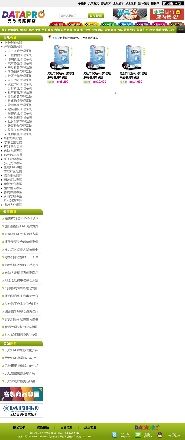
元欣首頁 (93, 3)
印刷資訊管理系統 (20, 59)
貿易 (63, 29)
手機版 (82, 3)
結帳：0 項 (174, 3)
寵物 (113, 29)
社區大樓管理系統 (20, 75)
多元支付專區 (13, 163)
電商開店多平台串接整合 (21, 296)
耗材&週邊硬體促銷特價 (21, 334)
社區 (126, 29)
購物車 (155, 3)
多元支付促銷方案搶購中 (21, 249)
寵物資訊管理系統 (20, 134)
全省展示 (118, 3)
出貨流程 (66, 427)
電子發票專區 (13, 159)
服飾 (94, 29)
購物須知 (106, 3)
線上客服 (131, 3)
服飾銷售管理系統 (20, 71)
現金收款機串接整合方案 (21, 280)
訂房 (145, 29)
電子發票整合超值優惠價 (21, 241)
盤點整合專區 (13, 188)
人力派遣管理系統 (20, 51)
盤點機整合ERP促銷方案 (21, 226)
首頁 (4, 29)
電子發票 (85, 29)
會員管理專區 (13, 196)
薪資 (50, 29)
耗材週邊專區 (13, 200)
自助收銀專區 (13, 150)
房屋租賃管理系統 (20, 67)
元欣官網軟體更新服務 (20, 381)
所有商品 (13, 29)
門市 (44, 29)
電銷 (158, 29)
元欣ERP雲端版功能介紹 (21, 365)
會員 (76, 29)
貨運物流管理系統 (20, 100)
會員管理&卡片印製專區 (21, 327)
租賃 (152, 29)
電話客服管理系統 (20, 105)
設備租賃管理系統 (20, 96)
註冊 (146, 3)
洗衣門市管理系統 (20, 80)
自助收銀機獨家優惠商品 (21, 272)
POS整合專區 (13, 146)
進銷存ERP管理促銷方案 (21, 234)
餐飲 (37, 29)
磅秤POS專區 (13, 154)
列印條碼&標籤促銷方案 (21, 288)
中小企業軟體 (13, 42)
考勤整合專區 (13, 184)
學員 (139, 29)
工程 (171, 29)
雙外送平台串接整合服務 (21, 303)
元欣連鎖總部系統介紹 (20, 373)
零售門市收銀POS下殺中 (22, 257)
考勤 (57, 29)
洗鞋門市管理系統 (20, 84)
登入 (140, 3)
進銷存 (24, 29)
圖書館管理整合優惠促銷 (21, 311)
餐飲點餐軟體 (13, 138)
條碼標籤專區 (13, 192)
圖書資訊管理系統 (20, 113)
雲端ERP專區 (13, 167)
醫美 (133, 29)
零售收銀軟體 (13, 142)
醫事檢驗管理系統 (20, 125)
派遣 (107, 29)
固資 (100, 29)
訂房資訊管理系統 (20, 88)
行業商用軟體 (13, 46)
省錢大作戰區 (13, 204)
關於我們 (19, 427)
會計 (31, 29)
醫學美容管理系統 (20, 129)
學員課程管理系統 (20, 117)
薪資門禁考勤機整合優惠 (21, 319)
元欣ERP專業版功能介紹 (21, 358)
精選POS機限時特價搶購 (22, 218)
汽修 (120, 29)
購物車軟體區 (13, 175)
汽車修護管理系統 (20, 63)
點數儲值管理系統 (20, 121)
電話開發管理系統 (20, 109)
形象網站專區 (13, 179)
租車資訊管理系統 (20, 92)
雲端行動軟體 (13, 171)
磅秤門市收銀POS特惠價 (22, 265)
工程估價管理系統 (20, 55)
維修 (69, 29)
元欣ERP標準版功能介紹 (21, 350)
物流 (165, 29)
